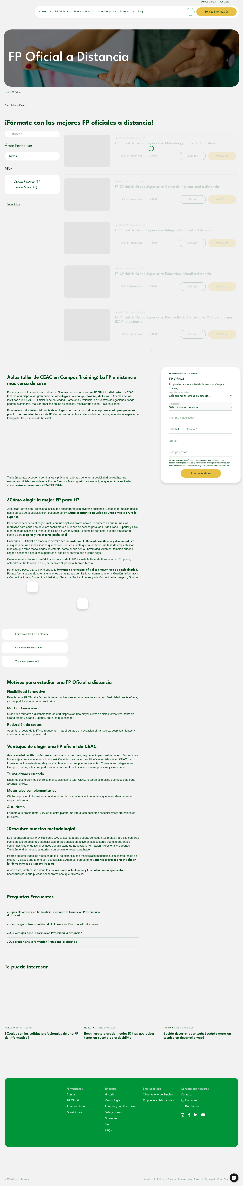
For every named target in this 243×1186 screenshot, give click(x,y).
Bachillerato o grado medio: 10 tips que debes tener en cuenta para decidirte (119, 1036)
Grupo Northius (176, 460)
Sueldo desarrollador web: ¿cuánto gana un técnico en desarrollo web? (197, 1036)
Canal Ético (222, 1179)
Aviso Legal (149, 1179)
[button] (234, 1177)
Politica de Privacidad (204, 1179)
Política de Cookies (166, 1179)
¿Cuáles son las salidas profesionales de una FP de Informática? (41, 1036)
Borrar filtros (13, 204)
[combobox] (175, 429)
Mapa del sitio (185, 1179)
